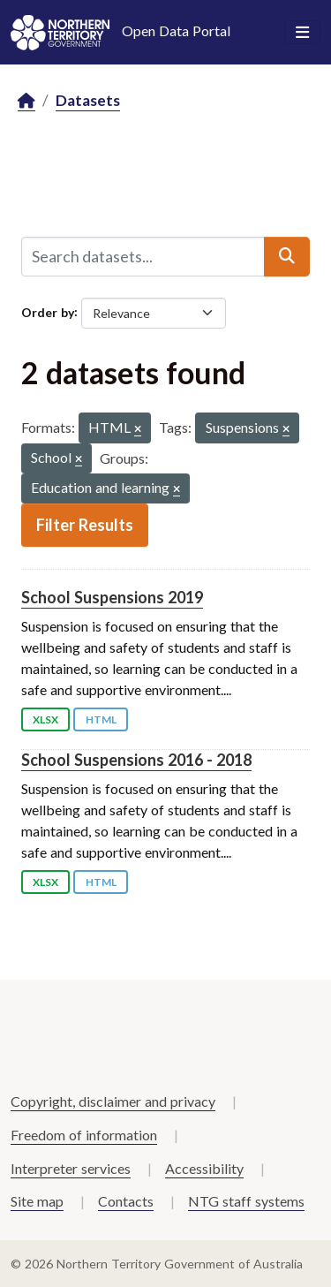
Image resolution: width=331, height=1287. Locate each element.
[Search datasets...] (143, 256)
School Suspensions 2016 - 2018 (136, 759)
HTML (101, 719)
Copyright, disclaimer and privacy (113, 1101)
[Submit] (287, 256)
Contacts (126, 1200)
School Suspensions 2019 (112, 597)
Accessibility (204, 1168)
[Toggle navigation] (302, 32)
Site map (37, 1200)
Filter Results (84, 524)
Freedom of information (84, 1134)
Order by (47, 311)
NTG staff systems (246, 1200)
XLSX (45, 719)
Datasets (88, 100)
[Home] (26, 101)
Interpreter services (71, 1168)
